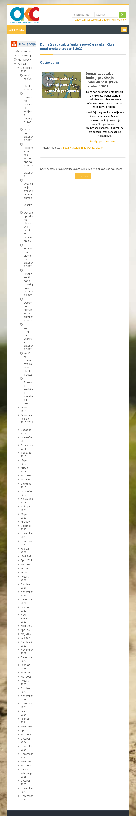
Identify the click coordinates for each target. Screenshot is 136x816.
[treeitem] (23, 425)
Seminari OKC (16, 29)
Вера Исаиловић (73, 147)
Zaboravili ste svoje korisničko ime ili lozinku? (100, 19)
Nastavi (83, 176)
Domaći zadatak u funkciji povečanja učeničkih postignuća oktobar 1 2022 (102, 80)
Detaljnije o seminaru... (105, 141)
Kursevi (22, 63)
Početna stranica (23, 51)
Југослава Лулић (93, 147)
